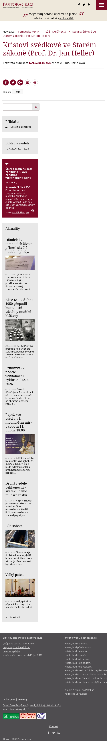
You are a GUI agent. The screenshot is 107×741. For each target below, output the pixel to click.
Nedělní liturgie (20, 212)
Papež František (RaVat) (15, 705)
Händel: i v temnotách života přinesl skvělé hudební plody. (19, 246)
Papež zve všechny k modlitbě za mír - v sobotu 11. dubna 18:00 (18, 422)
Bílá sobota (14, 526)
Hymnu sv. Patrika (83, 690)
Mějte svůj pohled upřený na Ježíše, (53, 14)
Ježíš (47, 31)
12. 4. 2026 (23, 148)
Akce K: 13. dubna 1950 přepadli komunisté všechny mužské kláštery (19, 308)
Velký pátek (14, 574)
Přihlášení (13, 121)
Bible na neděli (17, 143)
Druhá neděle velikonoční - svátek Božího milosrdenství (16, 489)
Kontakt (53, 726)
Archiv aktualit (12, 617)
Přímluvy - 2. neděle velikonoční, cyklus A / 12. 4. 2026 (17, 376)
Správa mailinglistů (21, 126)
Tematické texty (28, 31)
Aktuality (12, 228)
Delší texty (59, 31)
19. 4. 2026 (11, 148)
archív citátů (67, 18)
